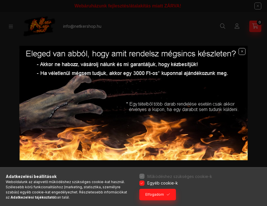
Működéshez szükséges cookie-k (179, 176)
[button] (242, 51)
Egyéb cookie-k (162, 183)
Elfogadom (154, 194)
